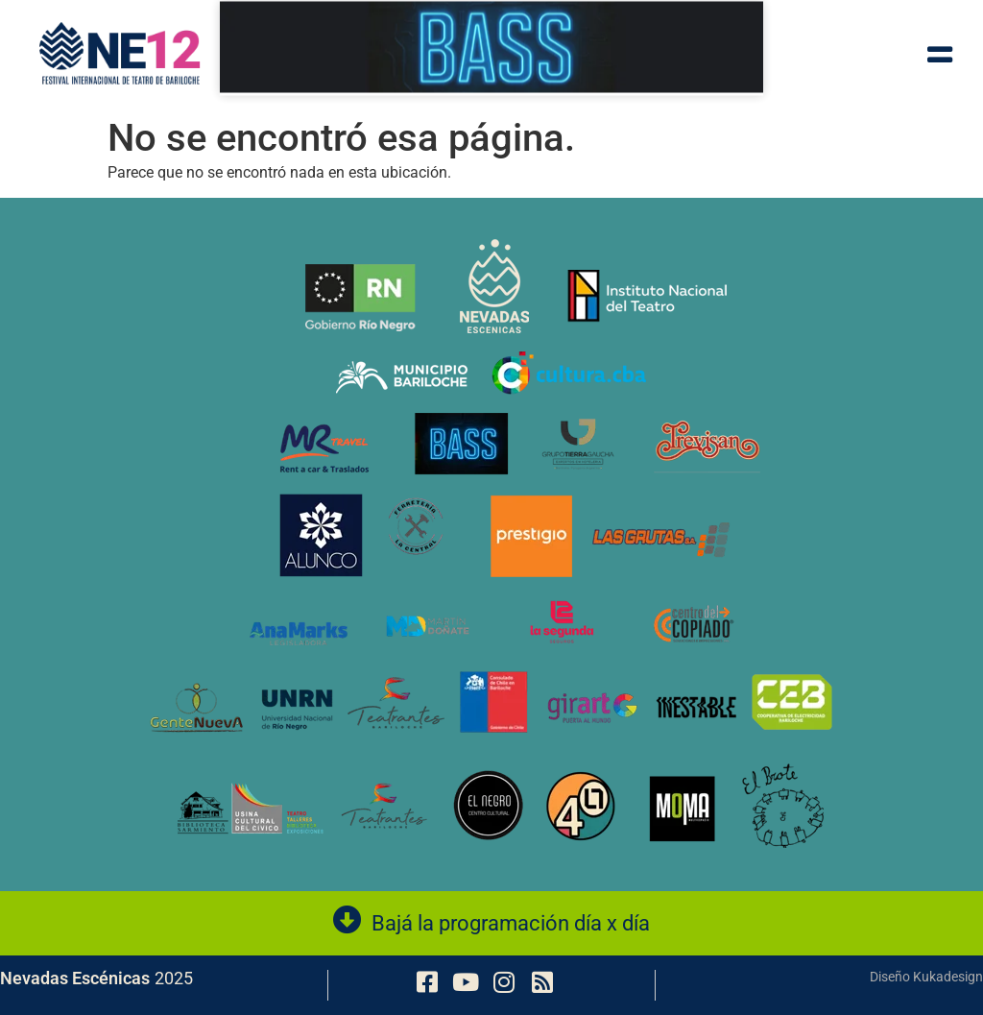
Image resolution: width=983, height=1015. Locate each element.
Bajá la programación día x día (511, 923)
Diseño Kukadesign (926, 976)
